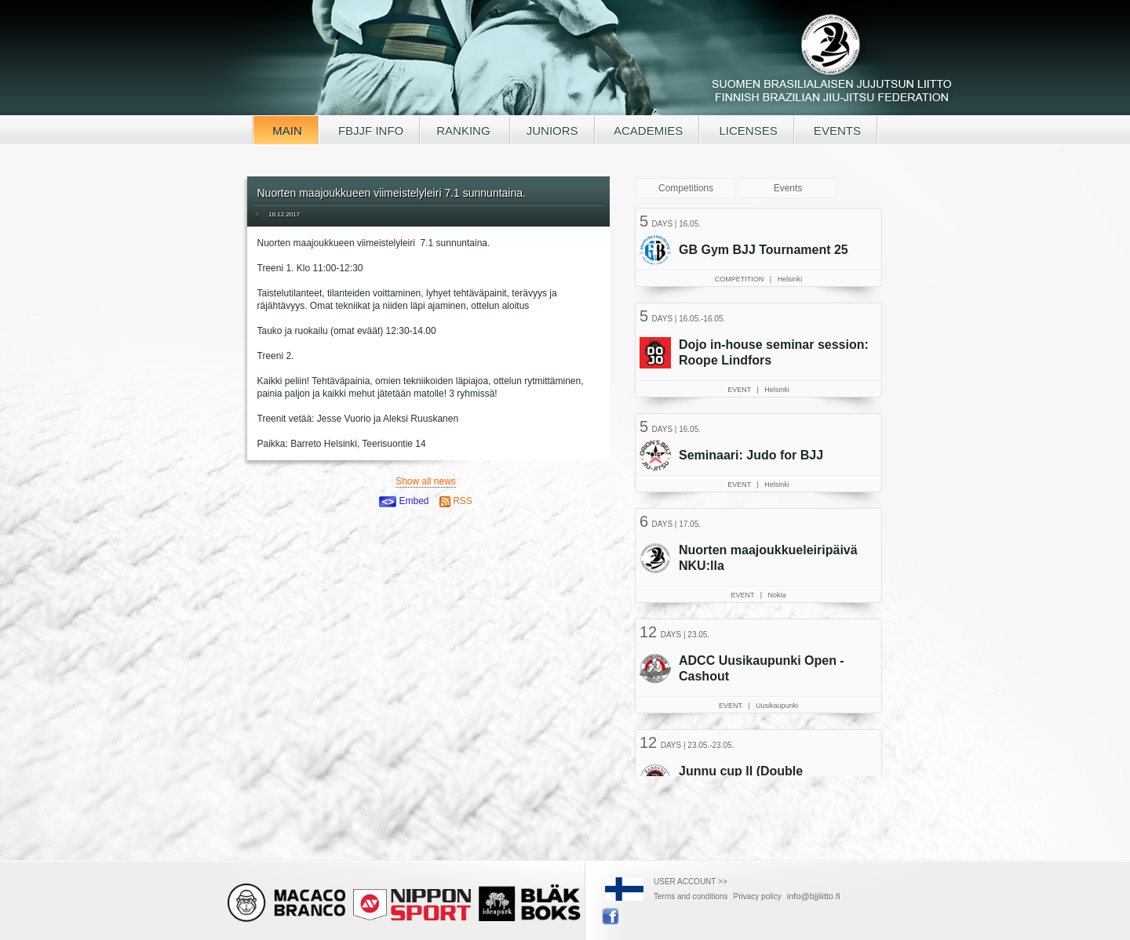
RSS (455, 500)
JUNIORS (552, 130)
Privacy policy (758, 896)
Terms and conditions (691, 896)
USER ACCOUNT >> (690, 881)
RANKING (465, 130)
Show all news (426, 481)
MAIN (285, 130)
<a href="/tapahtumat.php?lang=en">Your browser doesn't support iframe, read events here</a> (760, 490)
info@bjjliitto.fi (813, 896)
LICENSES (746, 130)
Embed (403, 500)
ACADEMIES (647, 130)
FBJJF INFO (369, 130)
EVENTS (836, 130)
